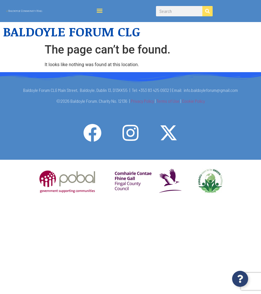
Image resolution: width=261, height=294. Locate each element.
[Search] (207, 11)
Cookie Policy (193, 101)
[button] (99, 10)
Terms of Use (168, 101)
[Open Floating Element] (240, 279)
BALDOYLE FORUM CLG (71, 31)
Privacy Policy (142, 101)
